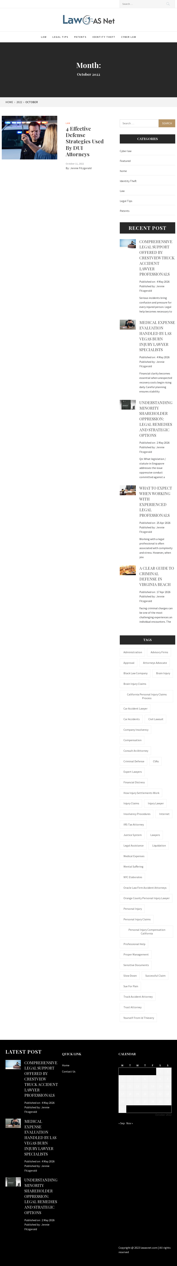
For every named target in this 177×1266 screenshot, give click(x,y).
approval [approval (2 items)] (128, 663)
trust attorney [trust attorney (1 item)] (132, 1007)
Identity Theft (103, 36)
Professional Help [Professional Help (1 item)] (134, 944)
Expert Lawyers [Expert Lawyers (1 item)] (132, 771)
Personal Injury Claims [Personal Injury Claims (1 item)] (137, 919)
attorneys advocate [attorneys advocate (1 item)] (155, 663)
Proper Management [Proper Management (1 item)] (136, 954)
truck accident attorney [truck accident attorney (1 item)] (138, 996)
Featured (125, 161)
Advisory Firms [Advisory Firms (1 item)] (159, 652)
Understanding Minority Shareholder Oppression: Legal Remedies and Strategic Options (155, 419)
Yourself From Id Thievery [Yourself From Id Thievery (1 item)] (138, 1018)
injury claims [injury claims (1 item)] (131, 803)
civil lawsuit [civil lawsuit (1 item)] (155, 719)
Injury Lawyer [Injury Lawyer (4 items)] (156, 803)
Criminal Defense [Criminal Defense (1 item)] (133, 761)
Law (44, 36)
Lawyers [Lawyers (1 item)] (155, 835)
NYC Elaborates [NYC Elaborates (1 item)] (132, 877)
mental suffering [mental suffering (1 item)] (133, 866)
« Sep (122, 1123)
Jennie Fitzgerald (81, 168)
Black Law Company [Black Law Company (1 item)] (135, 673)
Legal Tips (60, 36)
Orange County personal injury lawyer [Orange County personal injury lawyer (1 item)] (146, 898)
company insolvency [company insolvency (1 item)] (135, 729)
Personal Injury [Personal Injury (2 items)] (132, 908)
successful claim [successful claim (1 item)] (155, 975)
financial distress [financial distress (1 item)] (134, 782)
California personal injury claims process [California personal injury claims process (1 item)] (147, 696)
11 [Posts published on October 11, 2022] (130, 1086)
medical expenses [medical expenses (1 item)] (133, 856)
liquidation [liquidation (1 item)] (159, 845)
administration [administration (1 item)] (132, 652)
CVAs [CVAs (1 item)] (156, 761)
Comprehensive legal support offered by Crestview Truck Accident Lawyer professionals (157, 258)
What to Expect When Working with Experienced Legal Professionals (155, 501)
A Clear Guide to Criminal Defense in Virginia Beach (156, 576)
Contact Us (68, 1071)
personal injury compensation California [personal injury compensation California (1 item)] (146, 931)
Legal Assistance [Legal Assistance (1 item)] (133, 845)
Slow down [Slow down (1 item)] (130, 975)
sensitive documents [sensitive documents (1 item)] (136, 965)
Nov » (129, 1123)
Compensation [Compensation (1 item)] (132, 740)
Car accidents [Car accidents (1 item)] (131, 719)
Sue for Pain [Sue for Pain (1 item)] (130, 986)
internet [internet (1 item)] (164, 814)
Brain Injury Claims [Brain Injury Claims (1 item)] (134, 684)
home (123, 171)
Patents (80, 36)
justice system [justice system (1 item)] (132, 835)
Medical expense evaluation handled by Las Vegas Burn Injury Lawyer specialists (157, 336)
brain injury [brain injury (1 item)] (163, 673)
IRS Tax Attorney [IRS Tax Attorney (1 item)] (133, 824)
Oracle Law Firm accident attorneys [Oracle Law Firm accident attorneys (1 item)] (145, 887)
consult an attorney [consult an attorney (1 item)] (135, 750)
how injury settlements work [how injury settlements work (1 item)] (141, 793)
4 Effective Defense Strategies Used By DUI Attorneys (85, 141)
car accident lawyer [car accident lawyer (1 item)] (135, 708)
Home (65, 1065)
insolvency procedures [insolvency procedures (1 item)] (137, 814)
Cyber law (128, 36)
